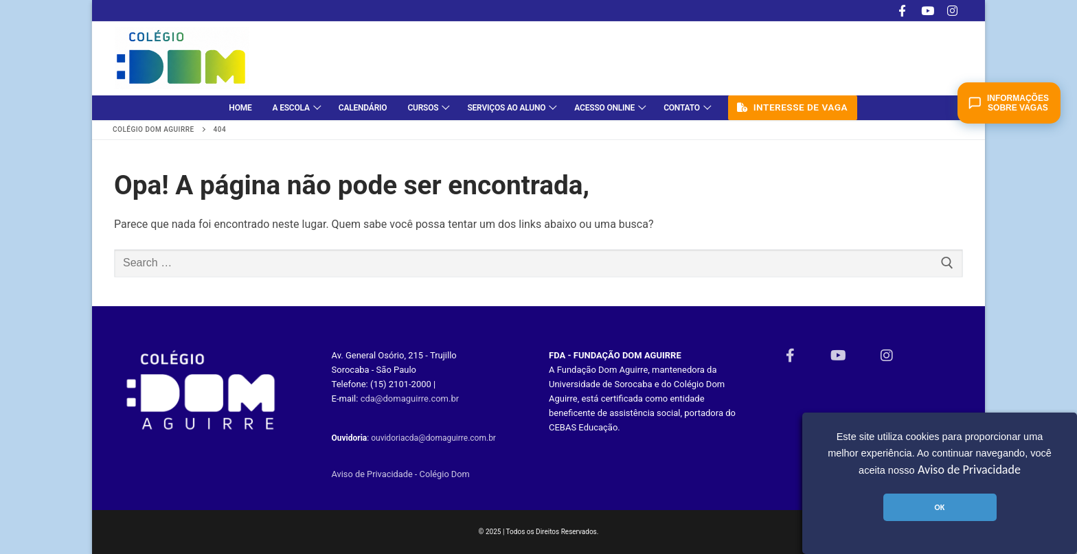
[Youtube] (927, 10)
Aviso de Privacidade (969, 469)
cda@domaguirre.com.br (410, 398)
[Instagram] (952, 10)
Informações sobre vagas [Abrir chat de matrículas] (1008, 103)
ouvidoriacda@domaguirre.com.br (433, 438)
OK (939, 507)
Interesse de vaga (792, 107)
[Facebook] (902, 10)
